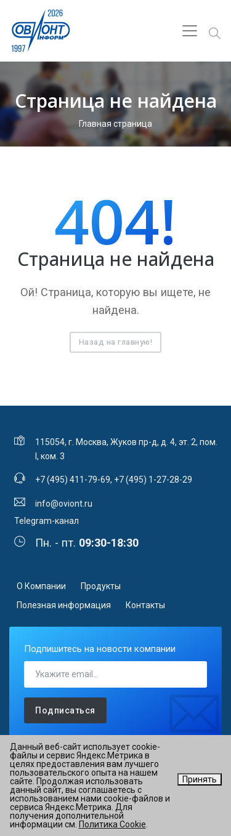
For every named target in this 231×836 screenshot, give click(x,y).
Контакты (145, 605)
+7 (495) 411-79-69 (72, 479)
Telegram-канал (46, 521)
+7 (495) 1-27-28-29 (153, 479)
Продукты (101, 586)
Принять (199, 779)
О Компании (41, 586)
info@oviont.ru (63, 503)
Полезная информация (64, 605)
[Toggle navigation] (189, 30)
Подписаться (65, 710)
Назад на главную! (116, 342)
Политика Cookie (112, 824)
